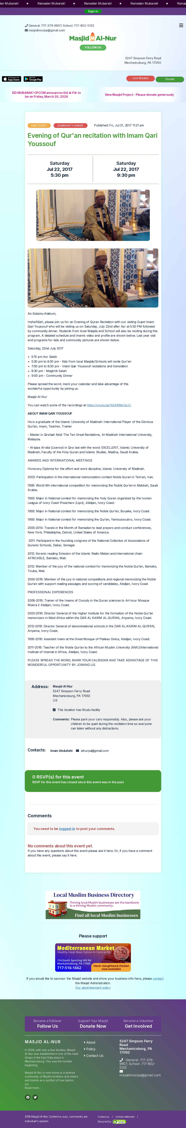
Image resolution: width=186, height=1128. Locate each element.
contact (158, 978)
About (89, 1042)
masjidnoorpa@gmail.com (140, 1075)
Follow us (93, 47)
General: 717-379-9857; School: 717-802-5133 (137, 1064)
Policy (89, 1049)
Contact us (103, 1116)
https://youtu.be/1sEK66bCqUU (109, 405)
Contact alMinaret (124, 1116)
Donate (170, 79)
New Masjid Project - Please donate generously (139, 95)
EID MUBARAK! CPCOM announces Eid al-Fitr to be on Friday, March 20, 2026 (46, 94)
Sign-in (93, 11)
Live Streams (140, 78)
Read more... (33, 1087)
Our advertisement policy (92, 987)
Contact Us (94, 1056)
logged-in (67, 829)
